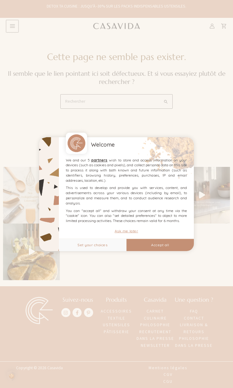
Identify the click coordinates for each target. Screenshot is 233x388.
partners (99, 160)
